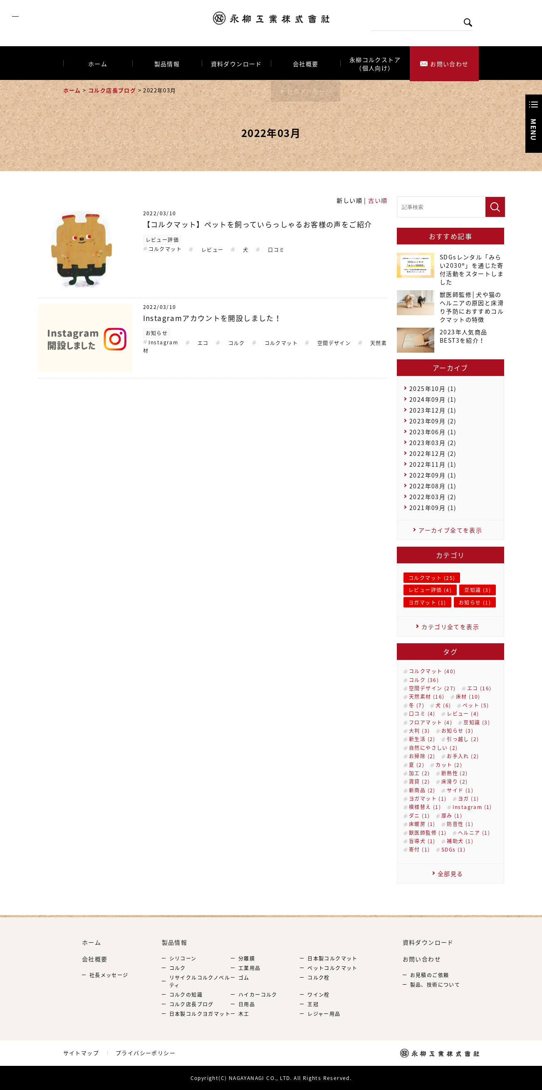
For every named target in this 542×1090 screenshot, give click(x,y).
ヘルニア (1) (474, 833)
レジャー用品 (323, 1014)
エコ (203, 343)
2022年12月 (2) (433, 453)
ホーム (97, 63)
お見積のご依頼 (429, 975)
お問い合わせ (449, 63)
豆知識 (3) (477, 590)
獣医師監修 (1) (428, 833)
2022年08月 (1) (433, 486)
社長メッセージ (109, 975)
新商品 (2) (422, 790)
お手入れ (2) (463, 756)
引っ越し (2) (463, 739)
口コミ (276, 250)
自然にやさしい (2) (433, 748)
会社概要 (306, 63)
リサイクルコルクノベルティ (199, 981)
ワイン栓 (318, 994)
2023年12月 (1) (433, 410)
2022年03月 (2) (433, 497)
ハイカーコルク (257, 994)
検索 (472, 22)
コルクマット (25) (431, 578)
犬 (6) (443, 705)
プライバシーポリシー (146, 1053)
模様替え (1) (425, 807)
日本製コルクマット (332, 958)
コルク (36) (424, 680)
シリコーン (183, 958)
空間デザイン (334, 343)
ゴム (244, 977)
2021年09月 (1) (433, 507)
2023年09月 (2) (433, 421)
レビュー (212, 250)
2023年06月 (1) (433, 432)
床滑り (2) (454, 781)
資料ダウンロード (236, 63)
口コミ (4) (422, 714)
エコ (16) (479, 688)
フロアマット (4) (430, 722)
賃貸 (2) (419, 781)
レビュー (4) (463, 714)
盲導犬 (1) (422, 841)
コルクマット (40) (432, 671)
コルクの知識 (186, 994)
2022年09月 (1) (433, 475)
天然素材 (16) (427, 696)
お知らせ (157, 333)
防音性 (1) (460, 824)
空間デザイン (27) (432, 688)
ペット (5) (476, 705)
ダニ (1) (419, 816)
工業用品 (249, 968)
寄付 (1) (419, 849)
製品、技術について (435, 984)
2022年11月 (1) (433, 464)
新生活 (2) (422, 739)
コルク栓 (318, 977)
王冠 (313, 1004)
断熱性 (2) (454, 773)
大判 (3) (419, 731)
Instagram (163, 342)
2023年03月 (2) (433, 442)
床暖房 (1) (422, 824)
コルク (236, 343)
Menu (534, 130)
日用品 (246, 1004)
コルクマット (165, 249)
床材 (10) (468, 696)
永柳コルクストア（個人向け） (375, 63)
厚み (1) (451, 816)
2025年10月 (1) (433, 388)
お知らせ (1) (475, 602)
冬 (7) (416, 705)
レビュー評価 (162, 240)
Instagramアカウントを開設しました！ (212, 318)
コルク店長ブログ (112, 90)
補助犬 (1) (460, 841)
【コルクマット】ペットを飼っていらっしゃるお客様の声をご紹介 (257, 224)
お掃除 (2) (422, 756)
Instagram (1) (472, 807)
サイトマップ (81, 1053)
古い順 (377, 200)
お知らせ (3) (457, 731)
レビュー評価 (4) (430, 590)
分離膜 (246, 958)
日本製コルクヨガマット (199, 1014)
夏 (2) (416, 765)
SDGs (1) (453, 849)
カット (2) (449, 765)
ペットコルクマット (332, 968)
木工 (244, 1014)
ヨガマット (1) (427, 602)
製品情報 (167, 63)
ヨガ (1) (468, 798)
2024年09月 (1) (433, 399)
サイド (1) (460, 790)
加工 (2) (419, 773)
